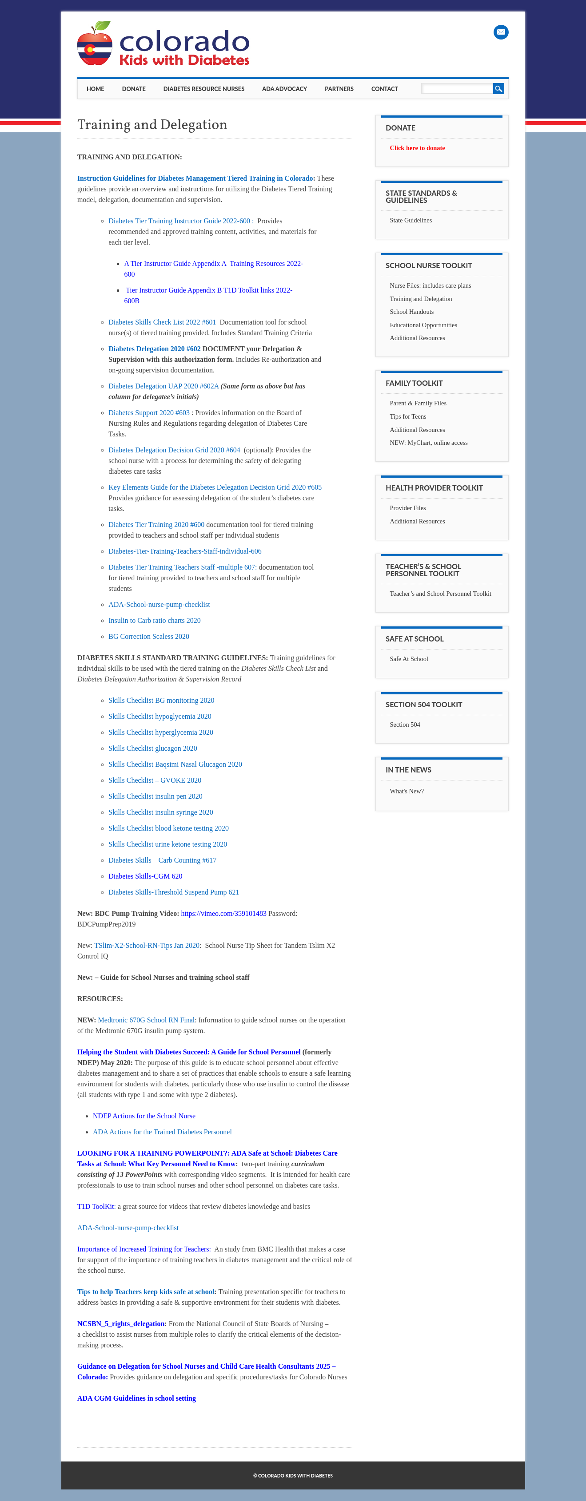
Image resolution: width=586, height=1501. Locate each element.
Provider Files (408, 507)
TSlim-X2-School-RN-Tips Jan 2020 (146, 945)
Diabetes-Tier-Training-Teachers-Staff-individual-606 (185, 551)
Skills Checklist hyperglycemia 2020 (160, 732)
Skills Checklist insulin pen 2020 (155, 796)
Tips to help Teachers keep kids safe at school (145, 1291)
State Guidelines (411, 220)
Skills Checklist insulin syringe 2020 (160, 812)
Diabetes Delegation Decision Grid (159, 450)
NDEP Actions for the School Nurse (144, 1116)
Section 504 (405, 724)
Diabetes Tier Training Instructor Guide (165, 221)
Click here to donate (417, 147)
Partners (339, 88)
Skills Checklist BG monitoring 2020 (161, 700)
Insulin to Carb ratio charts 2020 (154, 620)
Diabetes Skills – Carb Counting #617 (162, 860)
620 (176, 876)
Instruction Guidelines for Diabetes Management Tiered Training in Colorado (195, 178)
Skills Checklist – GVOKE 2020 (154, 780)
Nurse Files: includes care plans (430, 285)
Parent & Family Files (418, 403)
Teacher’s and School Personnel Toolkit (440, 593)
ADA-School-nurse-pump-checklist (159, 604)
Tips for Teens (408, 416)
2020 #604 (226, 450)
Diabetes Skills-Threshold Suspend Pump (168, 892)
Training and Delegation (421, 298)
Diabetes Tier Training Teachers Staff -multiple (176, 567)
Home (95, 88)
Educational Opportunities (423, 325)
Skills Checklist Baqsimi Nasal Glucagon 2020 (175, 764)
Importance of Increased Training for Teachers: (145, 1249)
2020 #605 (306, 487)
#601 (210, 322)
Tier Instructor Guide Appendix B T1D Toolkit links (200, 290)
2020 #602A (202, 386)
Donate (134, 88)
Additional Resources (417, 337)
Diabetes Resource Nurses (203, 88)
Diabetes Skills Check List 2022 (155, 322)
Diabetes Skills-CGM (139, 876)
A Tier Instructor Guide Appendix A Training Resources (205, 263)
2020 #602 (187, 348)
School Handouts (412, 311)
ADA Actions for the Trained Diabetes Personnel (162, 1132)
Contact (384, 88)
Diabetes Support (133, 412)
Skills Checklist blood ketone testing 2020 (168, 828)
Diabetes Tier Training (141, 524)
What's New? (407, 791)
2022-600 (237, 221)
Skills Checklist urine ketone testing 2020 (167, 844)
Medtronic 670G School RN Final (146, 1020)
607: (250, 567)
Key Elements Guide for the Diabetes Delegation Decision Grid (199, 487)
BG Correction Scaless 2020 (148, 636)
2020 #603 (175, 412)
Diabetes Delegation (139, 348)
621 (233, 892)
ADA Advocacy (284, 88)
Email (501, 32)
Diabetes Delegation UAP (146, 386)
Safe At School (409, 658)
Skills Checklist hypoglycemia (152, 716)
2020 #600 (190, 524)
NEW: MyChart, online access (429, 442)
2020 (206, 716)
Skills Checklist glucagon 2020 (152, 748)
